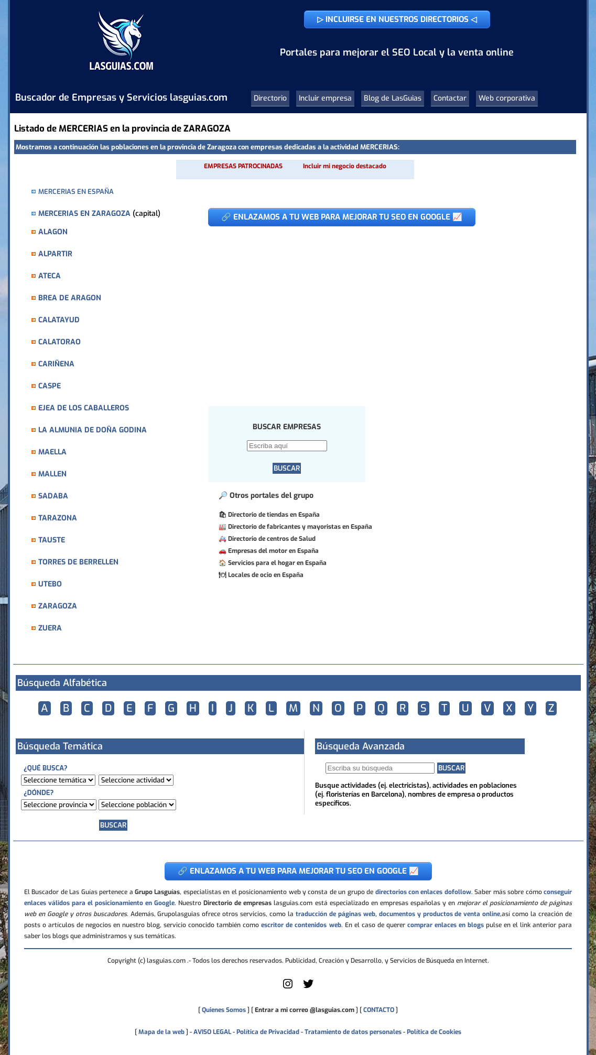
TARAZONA (57, 518)
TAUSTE (51, 540)
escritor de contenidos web (301, 925)
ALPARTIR (55, 254)
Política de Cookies (434, 1032)
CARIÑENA (56, 364)
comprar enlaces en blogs (445, 925)
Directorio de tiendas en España (274, 514)
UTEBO (50, 584)
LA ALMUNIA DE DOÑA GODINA (92, 430)
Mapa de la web (161, 1032)
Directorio (270, 98)
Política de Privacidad (267, 1032)
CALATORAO (59, 342)
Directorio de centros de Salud (272, 539)
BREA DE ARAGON (69, 298)
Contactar (450, 98)
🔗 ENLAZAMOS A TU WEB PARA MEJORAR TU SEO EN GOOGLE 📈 (341, 217)
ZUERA (50, 628)
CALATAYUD (59, 320)
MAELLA (52, 452)
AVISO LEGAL (212, 1032)
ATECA (49, 276)
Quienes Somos (224, 1010)
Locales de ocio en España (266, 575)
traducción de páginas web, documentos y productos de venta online (398, 914)
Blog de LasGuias (392, 98)
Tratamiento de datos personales (353, 1032)
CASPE (49, 386)
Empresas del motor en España (273, 551)
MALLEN (52, 474)
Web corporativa (507, 98)
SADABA (53, 496)
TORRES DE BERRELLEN (78, 562)
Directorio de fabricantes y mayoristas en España (300, 527)
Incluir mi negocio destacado (344, 166)
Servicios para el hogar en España (277, 563)
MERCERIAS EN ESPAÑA (76, 191)
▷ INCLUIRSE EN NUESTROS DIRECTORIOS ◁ (397, 19)
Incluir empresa (325, 98)
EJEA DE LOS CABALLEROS (83, 408)
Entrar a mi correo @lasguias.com (304, 1010)
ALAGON (53, 232)
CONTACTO (378, 1010)
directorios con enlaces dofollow (423, 892)
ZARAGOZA (57, 606)
